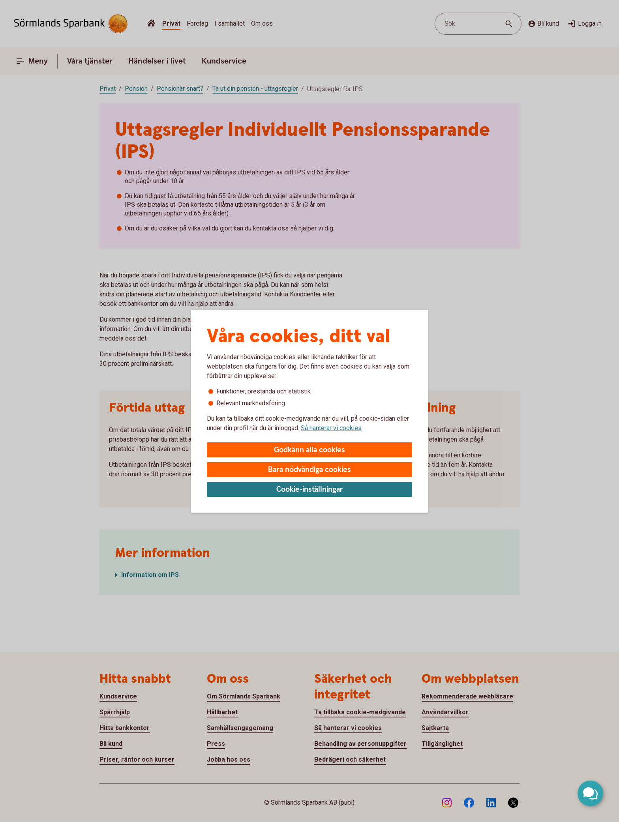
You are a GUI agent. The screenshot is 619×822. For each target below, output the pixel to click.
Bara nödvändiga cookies (309, 470)
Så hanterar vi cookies (331, 428)
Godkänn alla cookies (309, 450)
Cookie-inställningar (309, 489)
